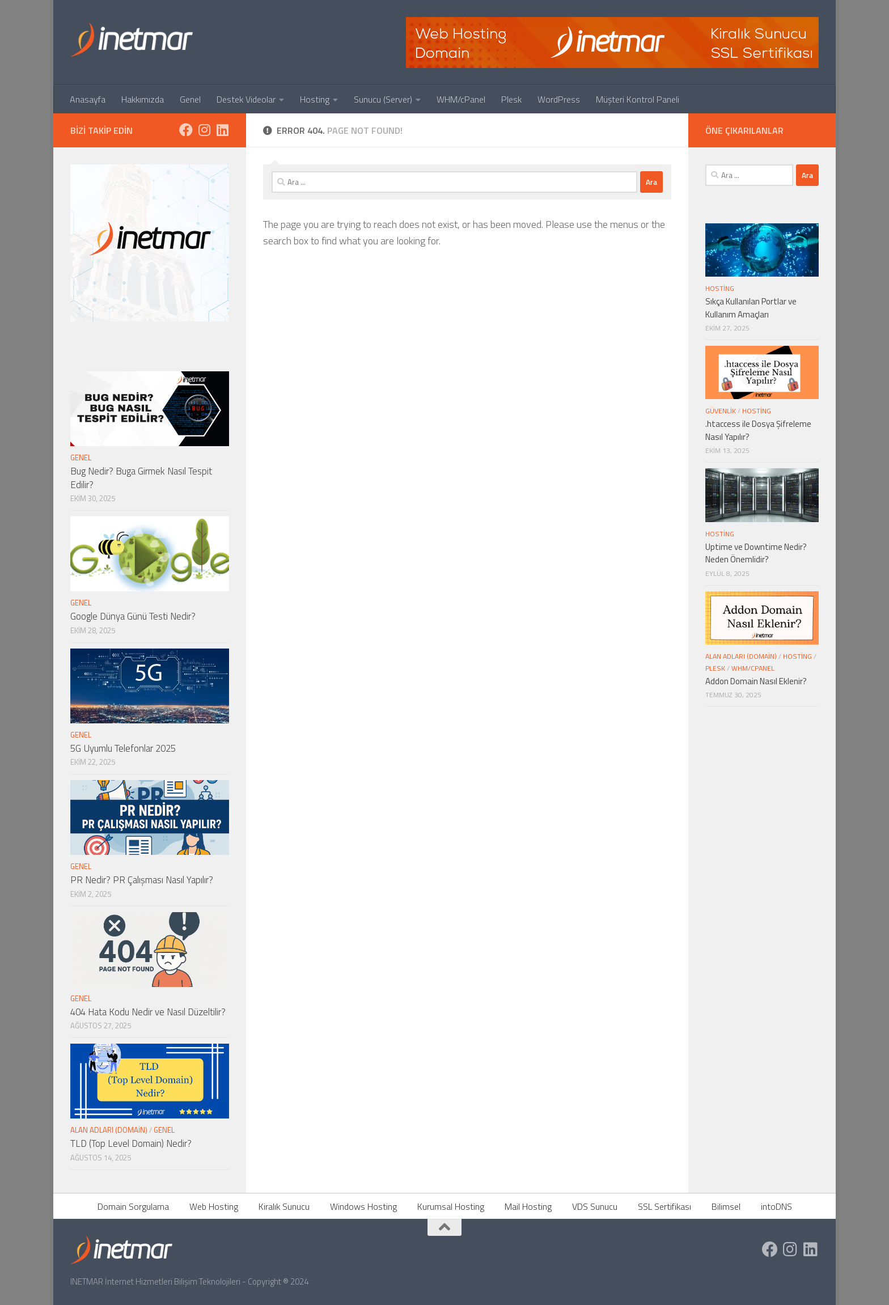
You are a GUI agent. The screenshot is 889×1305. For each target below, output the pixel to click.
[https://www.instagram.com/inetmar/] (204, 130)
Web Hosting (213, 1206)
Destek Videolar (246, 99)
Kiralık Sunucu (284, 1206)
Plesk (511, 99)
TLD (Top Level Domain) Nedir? (131, 1143)
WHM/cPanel (461, 99)
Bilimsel (726, 1206)
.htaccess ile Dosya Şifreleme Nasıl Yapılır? (758, 430)
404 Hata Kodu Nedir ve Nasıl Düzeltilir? (148, 1012)
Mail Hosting (528, 1206)
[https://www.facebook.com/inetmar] (186, 130)
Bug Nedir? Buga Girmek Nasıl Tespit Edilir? (141, 478)
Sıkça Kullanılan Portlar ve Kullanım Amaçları (751, 308)
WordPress (558, 99)
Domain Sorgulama (133, 1206)
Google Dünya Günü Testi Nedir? (133, 616)
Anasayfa (87, 99)
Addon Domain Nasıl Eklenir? (756, 681)
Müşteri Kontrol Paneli (637, 99)
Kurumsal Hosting (450, 1206)
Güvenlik (720, 410)
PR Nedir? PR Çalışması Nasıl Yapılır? (141, 879)
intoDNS (776, 1206)
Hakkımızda (142, 99)
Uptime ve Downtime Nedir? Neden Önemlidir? (756, 553)
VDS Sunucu (594, 1206)
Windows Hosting (363, 1206)
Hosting (314, 99)
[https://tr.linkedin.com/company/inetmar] (222, 130)
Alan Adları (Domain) (108, 1129)
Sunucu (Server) (383, 99)
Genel (190, 99)
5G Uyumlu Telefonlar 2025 (123, 748)
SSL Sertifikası (664, 1206)
